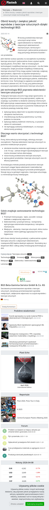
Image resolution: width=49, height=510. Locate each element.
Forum (24, 425)
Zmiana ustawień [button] (17, 504)
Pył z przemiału (18, 436)
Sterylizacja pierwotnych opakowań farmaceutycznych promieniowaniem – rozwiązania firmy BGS (24, 344)
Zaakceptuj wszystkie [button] (35, 504)
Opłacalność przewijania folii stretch (25, 442)
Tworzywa (6, 10)
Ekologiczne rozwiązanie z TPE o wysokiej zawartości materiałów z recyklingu (25, 335)
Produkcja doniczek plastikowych (24, 454)
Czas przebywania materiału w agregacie (27, 449)
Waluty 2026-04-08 (25, 462)
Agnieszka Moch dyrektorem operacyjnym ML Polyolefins (26, 326)
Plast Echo (24, 352)
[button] (31, 3)
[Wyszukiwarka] (38, 3)
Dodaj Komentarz (8, 307)
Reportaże (24, 394)
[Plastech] (9, 2)
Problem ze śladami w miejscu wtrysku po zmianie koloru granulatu (24, 431)
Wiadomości (17, 10)
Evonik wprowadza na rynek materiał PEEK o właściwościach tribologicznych (26, 317)
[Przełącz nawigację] (46, 3)
